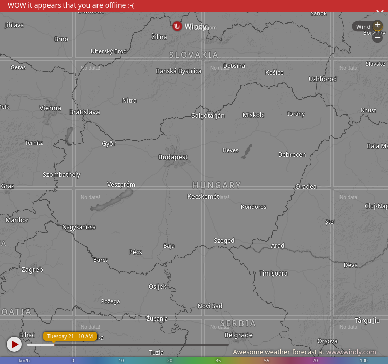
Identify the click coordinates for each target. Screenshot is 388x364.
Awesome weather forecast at (304, 351)
